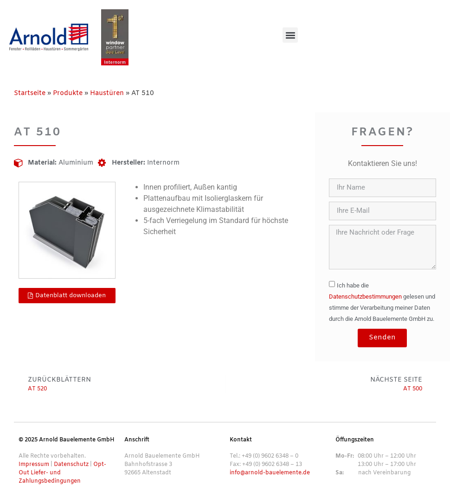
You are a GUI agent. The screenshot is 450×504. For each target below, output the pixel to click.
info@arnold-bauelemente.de (270, 473)
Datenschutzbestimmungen (365, 296)
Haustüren (107, 93)
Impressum (34, 464)
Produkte (68, 93)
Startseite (29, 93)
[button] (290, 35)
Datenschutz (71, 464)
